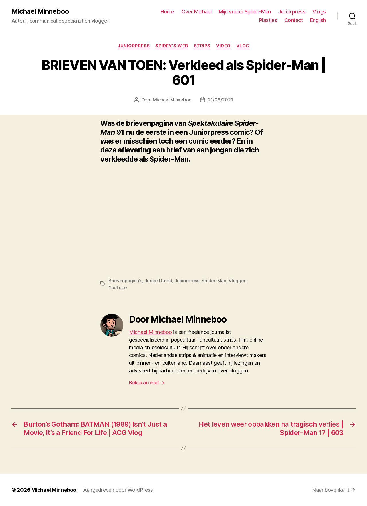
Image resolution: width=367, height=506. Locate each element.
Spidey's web (171, 45)
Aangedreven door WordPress (118, 490)
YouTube (117, 287)
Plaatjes (268, 20)
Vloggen (237, 280)
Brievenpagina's (125, 280)
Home (167, 12)
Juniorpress (292, 12)
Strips (202, 45)
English (318, 20)
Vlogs (319, 12)
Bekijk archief (147, 382)
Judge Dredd (158, 280)
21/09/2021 (220, 100)
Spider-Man (214, 280)
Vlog (242, 45)
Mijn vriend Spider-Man (245, 12)
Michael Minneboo (40, 11)
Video (223, 45)
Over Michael (196, 12)
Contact (293, 20)
